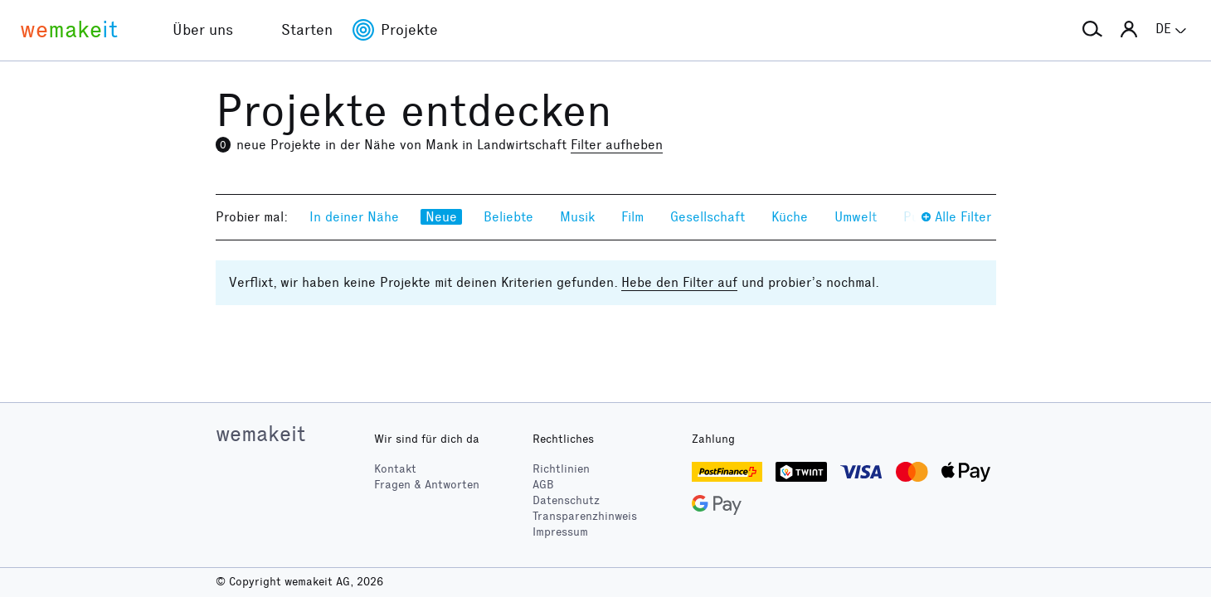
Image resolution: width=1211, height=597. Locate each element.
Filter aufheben (617, 145)
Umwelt (855, 217)
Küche (789, 217)
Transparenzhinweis (585, 516)
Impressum (560, 532)
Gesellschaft (707, 217)
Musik (577, 217)
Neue (441, 217)
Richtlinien (561, 469)
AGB (543, 485)
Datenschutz (566, 500)
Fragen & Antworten (426, 485)
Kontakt (395, 469)
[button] (1092, 30)
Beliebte (508, 217)
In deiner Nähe (354, 217)
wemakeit (260, 433)
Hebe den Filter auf (679, 282)
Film (632, 217)
